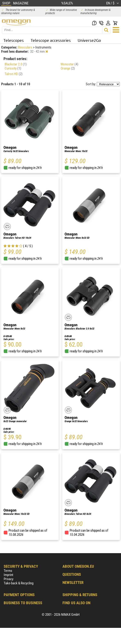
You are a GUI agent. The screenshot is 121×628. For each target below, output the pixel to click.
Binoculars (25, 47)
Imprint (8, 575)
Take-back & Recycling (18, 583)
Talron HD (14, 74)
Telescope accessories (51, 40)
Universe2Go (89, 40)
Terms (8, 571)
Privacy (8, 579)
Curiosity (13, 68)
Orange (68, 68)
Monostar (69, 64)
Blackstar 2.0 (16, 64)
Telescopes (13, 40)
